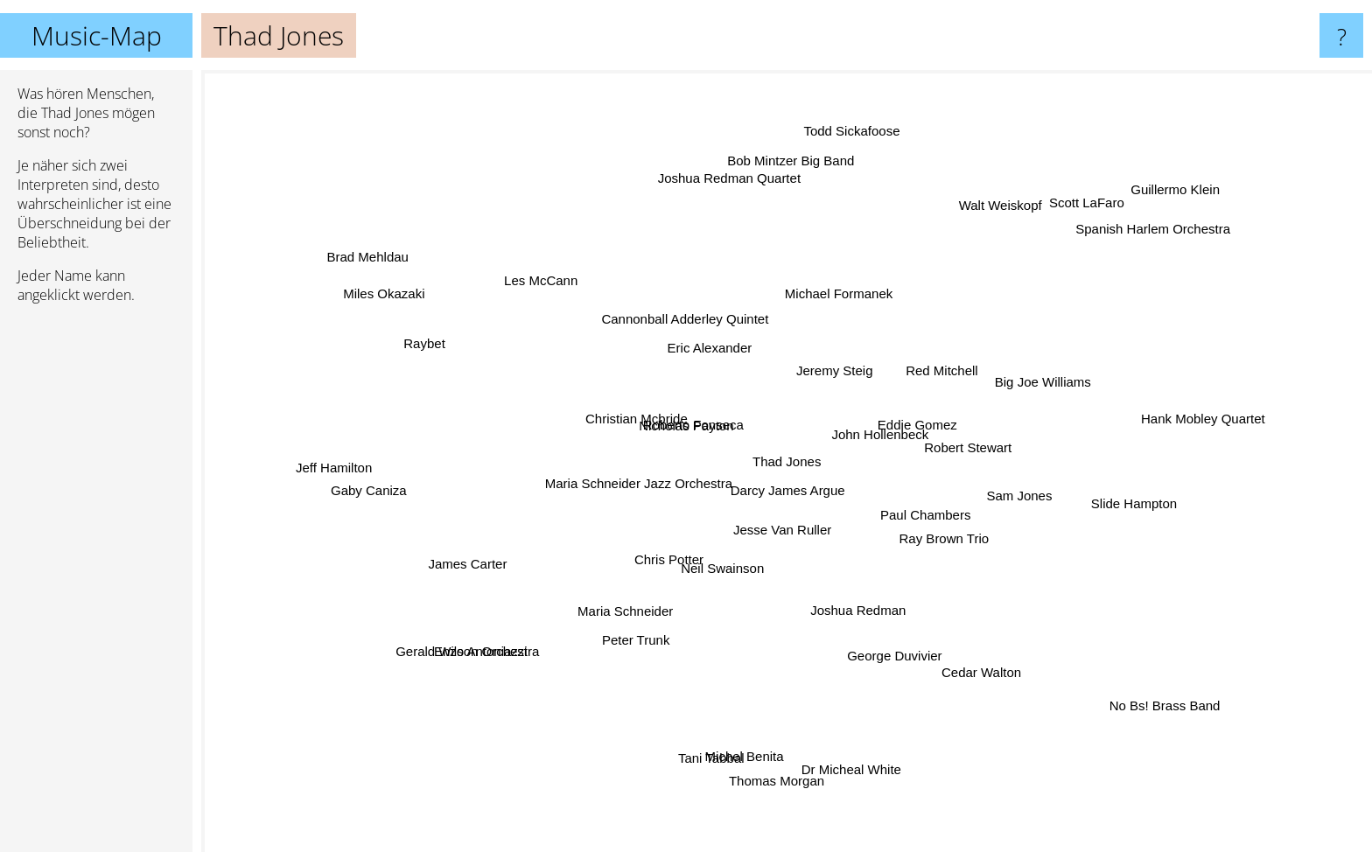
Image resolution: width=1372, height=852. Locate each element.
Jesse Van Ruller (776, 536)
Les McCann (571, 304)
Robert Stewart (967, 450)
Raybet (487, 339)
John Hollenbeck (904, 427)
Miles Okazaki (404, 307)
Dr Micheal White (846, 741)
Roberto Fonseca (670, 424)
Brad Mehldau (371, 254)
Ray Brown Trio (1033, 510)
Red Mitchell (887, 351)
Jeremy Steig (805, 346)
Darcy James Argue (827, 493)
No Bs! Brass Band (1156, 696)
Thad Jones (786, 461)
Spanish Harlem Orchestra (1109, 252)
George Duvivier (853, 635)
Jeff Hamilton (350, 463)
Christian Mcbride (573, 428)
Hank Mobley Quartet (1114, 441)
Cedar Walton (973, 655)
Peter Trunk (610, 597)
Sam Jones (1011, 474)
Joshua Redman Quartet (733, 239)
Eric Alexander (694, 363)
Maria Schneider (614, 618)
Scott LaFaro (1052, 222)
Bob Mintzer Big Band (788, 202)
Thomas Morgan (778, 769)
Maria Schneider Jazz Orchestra (640, 464)
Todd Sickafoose (844, 161)
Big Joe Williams (1010, 391)
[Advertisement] (96, 585)
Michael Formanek (847, 290)
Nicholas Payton (646, 383)
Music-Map (97, 35)
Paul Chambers (992, 553)
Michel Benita (731, 744)
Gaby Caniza (415, 481)
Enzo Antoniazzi (526, 640)
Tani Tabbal (709, 694)
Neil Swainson (718, 559)
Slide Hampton (1137, 485)
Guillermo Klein (1127, 219)
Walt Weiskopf (976, 229)
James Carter (505, 541)
